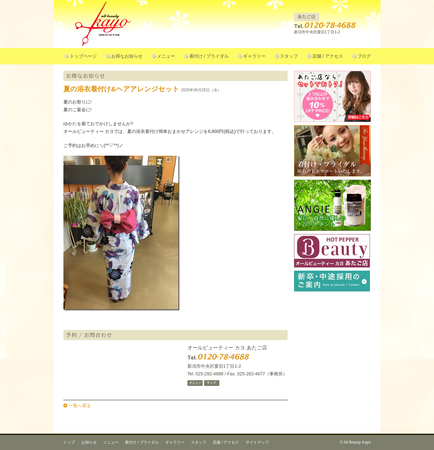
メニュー (166, 56)
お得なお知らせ (127, 56)
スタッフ (289, 56)
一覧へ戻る (80, 405)
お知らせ (89, 442)
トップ (69, 442)
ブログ (364, 56)
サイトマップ (257, 442)
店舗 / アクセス (327, 56)
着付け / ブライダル (209, 56)
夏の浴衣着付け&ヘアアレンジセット (121, 89)
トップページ (83, 56)
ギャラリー (254, 56)
